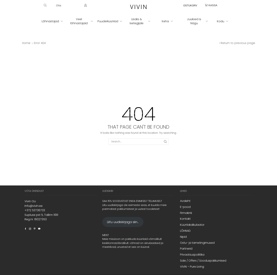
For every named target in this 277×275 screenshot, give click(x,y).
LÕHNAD (185, 231)
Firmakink (186, 213)
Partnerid (186, 249)
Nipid (183, 237)
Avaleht (185, 201)
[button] (52, 5)
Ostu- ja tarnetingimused (197, 243)
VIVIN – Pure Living (192, 267)
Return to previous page (238, 43)
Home (26, 43)
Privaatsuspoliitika (192, 255)
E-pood (185, 207)
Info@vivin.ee (34, 206)
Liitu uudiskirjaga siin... (123, 222)
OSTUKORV (190, 5)
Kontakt (185, 219)
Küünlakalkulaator (192, 225)
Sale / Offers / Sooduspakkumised (203, 261)
